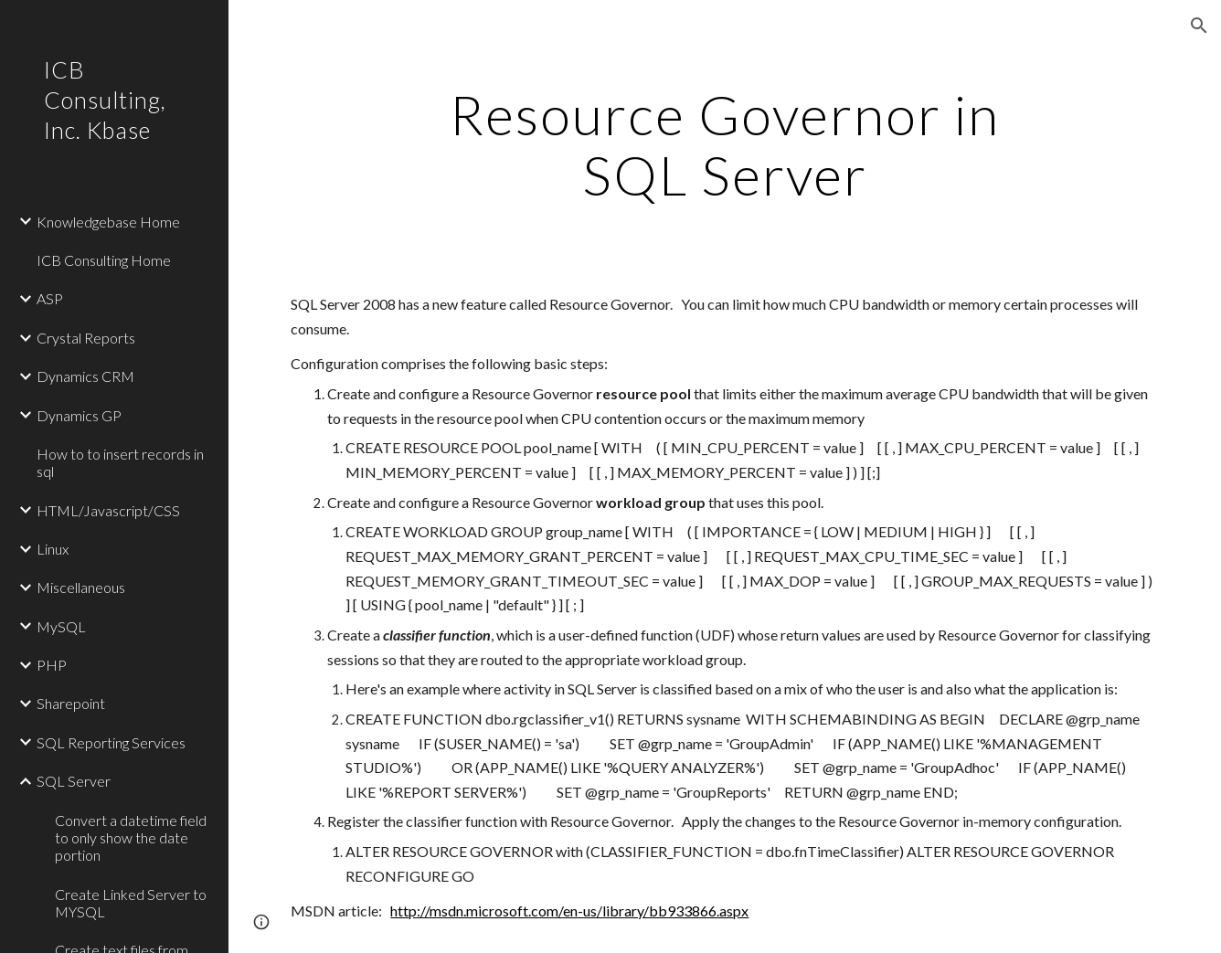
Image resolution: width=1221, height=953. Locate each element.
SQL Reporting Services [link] (111, 742)
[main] (724, 144)
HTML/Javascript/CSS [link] (108, 510)
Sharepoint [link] (71, 703)
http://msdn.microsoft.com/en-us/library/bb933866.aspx (569, 910)
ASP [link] (50, 298)
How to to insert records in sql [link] (120, 462)
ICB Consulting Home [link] (104, 260)
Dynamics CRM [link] (85, 376)
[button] (1199, 26)
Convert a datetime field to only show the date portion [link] (131, 837)
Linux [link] (53, 548)
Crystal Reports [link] (86, 337)
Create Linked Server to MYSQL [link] (131, 902)
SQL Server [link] (74, 780)
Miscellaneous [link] (81, 587)
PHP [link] (52, 664)
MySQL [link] (61, 626)
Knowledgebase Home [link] (108, 221)
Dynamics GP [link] (79, 415)
